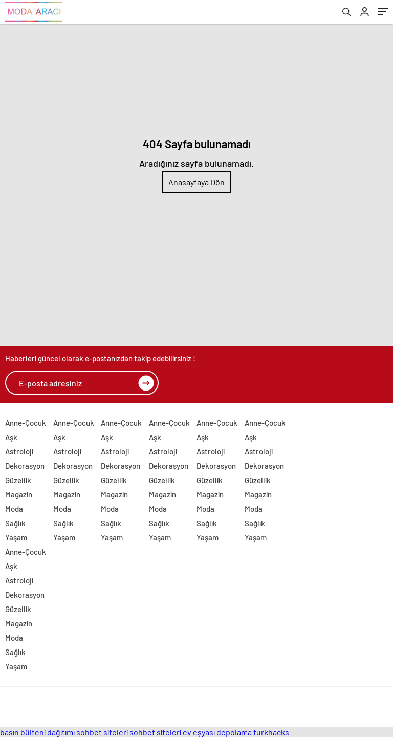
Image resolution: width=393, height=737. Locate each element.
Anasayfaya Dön (196, 182)
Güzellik (18, 480)
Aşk (11, 437)
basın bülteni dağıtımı (37, 732)
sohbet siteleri (102, 732)
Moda (14, 508)
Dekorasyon (25, 465)
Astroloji (19, 451)
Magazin (18, 494)
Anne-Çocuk (25, 422)
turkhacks (271, 732)
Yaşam (16, 537)
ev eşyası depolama (217, 732)
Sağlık (15, 523)
